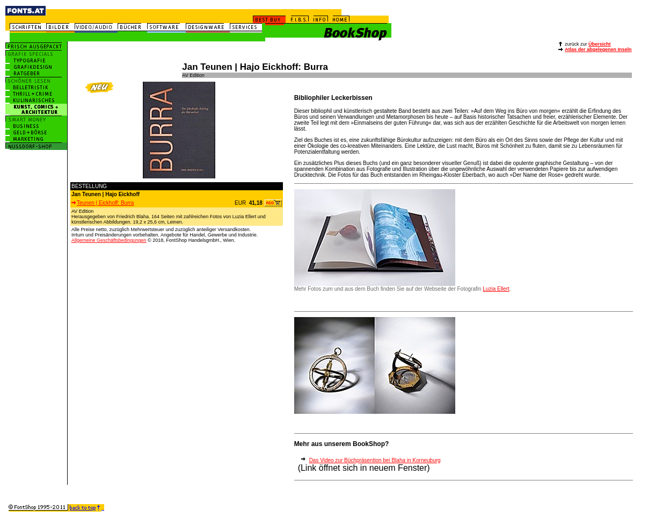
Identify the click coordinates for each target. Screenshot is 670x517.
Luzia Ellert (496, 289)
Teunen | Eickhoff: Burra (102, 203)
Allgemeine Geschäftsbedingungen (109, 240)
